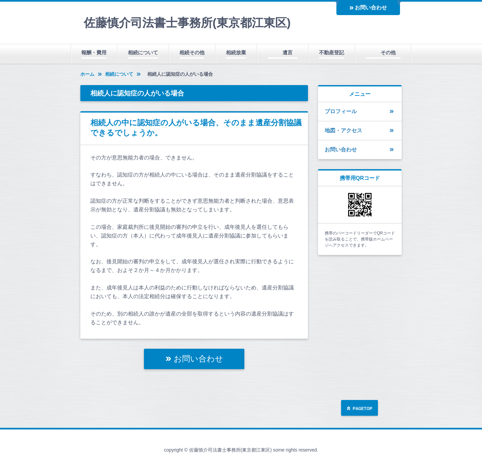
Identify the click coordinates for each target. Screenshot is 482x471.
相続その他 (192, 52)
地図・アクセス (343, 130)
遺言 (287, 52)
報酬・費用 (93, 52)
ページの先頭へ (359, 408)
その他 (388, 52)
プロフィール (341, 111)
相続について (143, 52)
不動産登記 (331, 52)
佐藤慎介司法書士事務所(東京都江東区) (187, 22)
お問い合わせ (371, 7)
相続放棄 (236, 52)
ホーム (87, 74)
